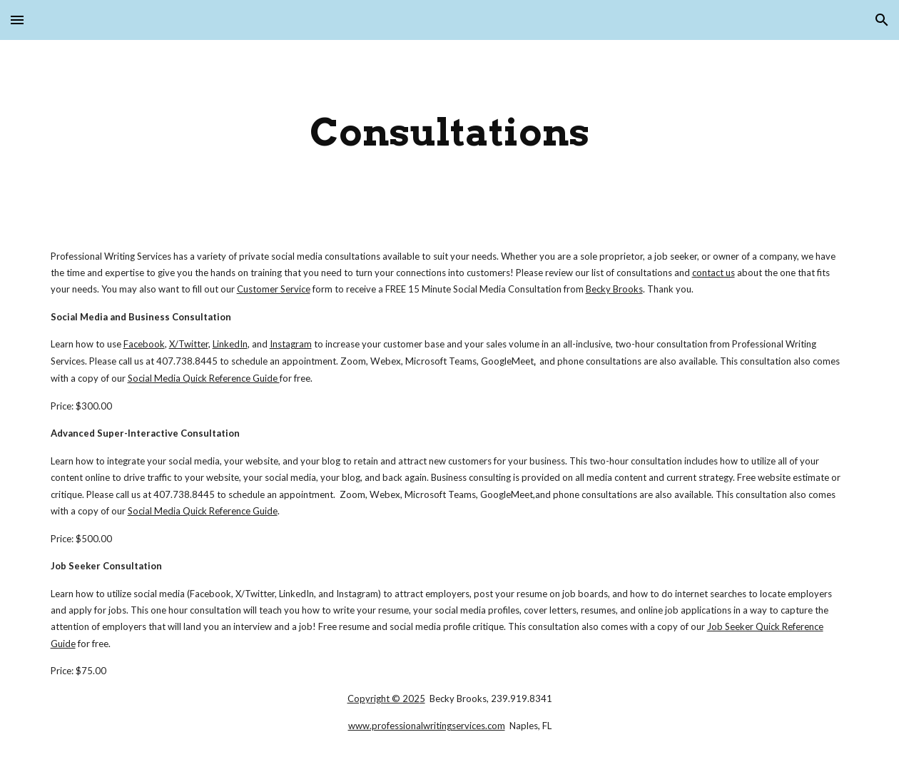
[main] (449, 132)
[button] (17, 19)
